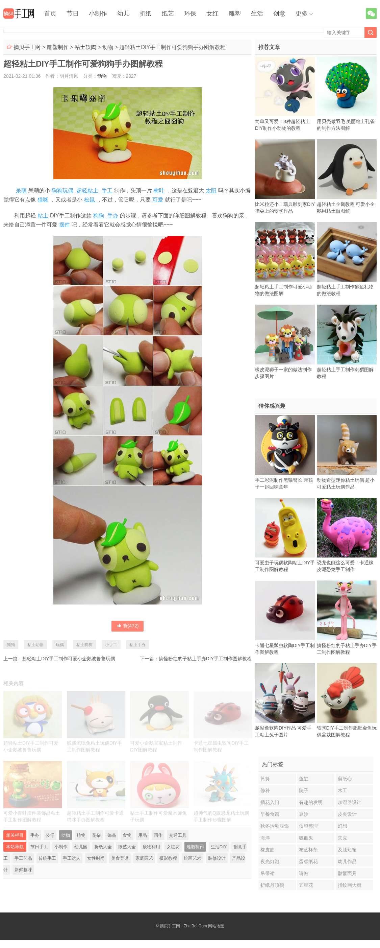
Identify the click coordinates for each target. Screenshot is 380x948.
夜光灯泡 (269, 861)
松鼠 (89, 200)
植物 (81, 835)
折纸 (146, 13)
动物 (107, 47)
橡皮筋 (267, 849)
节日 (73, 13)
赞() (128, 626)
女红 (212, 13)
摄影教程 (168, 858)
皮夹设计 (347, 814)
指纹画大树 (349, 885)
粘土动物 (35, 644)
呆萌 (21, 190)
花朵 (96, 835)
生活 (257, 13)
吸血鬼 (306, 837)
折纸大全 (103, 846)
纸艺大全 (127, 846)
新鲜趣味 (23, 869)
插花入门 (269, 802)
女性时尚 (96, 858)
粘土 (42, 215)
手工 (107, 190)
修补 (265, 790)
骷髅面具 (347, 873)
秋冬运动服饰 (274, 826)
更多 (302, 13)
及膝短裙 (347, 849)
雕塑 (235, 13)
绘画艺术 (192, 858)
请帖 (303, 873)
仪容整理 (308, 826)
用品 (142, 835)
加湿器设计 (349, 802)
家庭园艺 (144, 858)
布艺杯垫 (308, 849)
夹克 (342, 837)
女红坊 (173, 846)
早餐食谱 (269, 814)
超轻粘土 (87, 190)
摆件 (64, 225)
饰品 (111, 835)
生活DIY (219, 846)
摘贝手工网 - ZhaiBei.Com (183, 926)
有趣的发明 (311, 802)
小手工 (111, 644)
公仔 (50, 835)
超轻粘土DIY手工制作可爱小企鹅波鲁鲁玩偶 (68, 658)
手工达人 (71, 858)
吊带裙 (267, 873)
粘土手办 (137, 644)
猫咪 (42, 200)
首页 (50, 13)
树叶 (159, 190)
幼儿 (123, 13)
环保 (190, 13)
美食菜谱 (120, 858)
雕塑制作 (58, 47)
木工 (342, 790)
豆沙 (303, 814)
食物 (127, 835)
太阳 (211, 190)
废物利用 (151, 846)
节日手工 (39, 846)
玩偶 (60, 644)
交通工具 (177, 835)
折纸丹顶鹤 (272, 885)
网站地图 (216, 926)
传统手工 (47, 858)
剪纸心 (345, 778)
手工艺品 (23, 858)
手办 (112, 215)
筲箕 (265, 778)
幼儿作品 (347, 861)
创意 (279, 13)
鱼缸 (303, 778)
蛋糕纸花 (308, 861)
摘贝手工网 (27, 47)
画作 (158, 835)
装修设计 (217, 858)
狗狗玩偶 (62, 190)
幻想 (342, 826)
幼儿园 (80, 846)
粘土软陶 (85, 47)
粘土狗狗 (84, 644)
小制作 (98, 13)
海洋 (265, 837)
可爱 (157, 200)
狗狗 (98, 215)
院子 (303, 790)
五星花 (306, 885)
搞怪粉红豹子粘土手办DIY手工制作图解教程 (205, 658)
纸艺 (168, 13)
